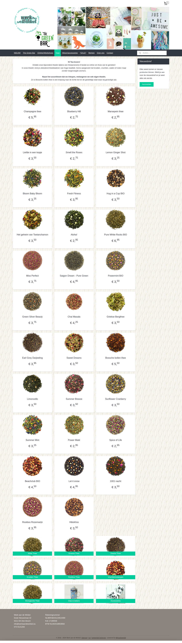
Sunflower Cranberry (115, 399)
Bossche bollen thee (115, 358)
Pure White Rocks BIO (115, 234)
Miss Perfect (32, 276)
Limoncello (32, 399)
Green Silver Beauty (32, 317)
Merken (91, 53)
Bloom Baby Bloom (32, 193)
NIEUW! (17, 53)
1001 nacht (115, 481)
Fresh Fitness (74, 193)
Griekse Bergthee (115, 317)
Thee (57, 53)
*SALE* (83, 53)
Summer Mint (32, 440)
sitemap (84, 638)
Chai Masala (74, 317)
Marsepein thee (115, 111)
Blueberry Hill (74, 111)
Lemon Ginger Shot (115, 152)
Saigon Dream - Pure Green (74, 276)
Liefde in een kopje (32, 152)
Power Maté (74, 440)
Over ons (100, 53)
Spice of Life (115, 440)
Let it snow (74, 481)
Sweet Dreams (74, 358)
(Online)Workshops (45, 53)
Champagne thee (32, 111)
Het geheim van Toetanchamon (32, 234)
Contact (110, 53)
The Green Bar (29, 53)
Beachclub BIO (32, 481)
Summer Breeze (74, 399)
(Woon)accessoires (70, 53)
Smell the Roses (74, 152)
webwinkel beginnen (99, 638)
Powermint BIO (115, 276)
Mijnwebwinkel (121, 638)
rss (89, 638)
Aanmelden (146, 84)
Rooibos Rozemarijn (32, 522)
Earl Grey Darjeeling (32, 358)
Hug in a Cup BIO (115, 193)
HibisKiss (74, 522)
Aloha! (74, 234)
